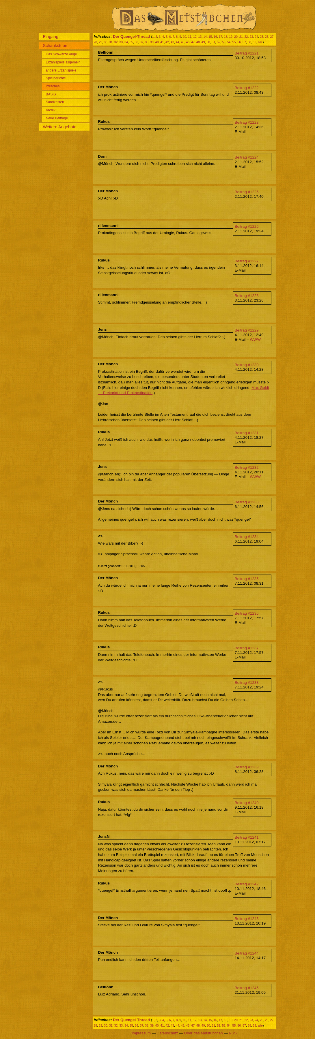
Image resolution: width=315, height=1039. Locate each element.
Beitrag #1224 (247, 157)
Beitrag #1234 (247, 536)
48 (198, 42)
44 (177, 42)
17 (220, 36)
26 (267, 36)
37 (141, 42)
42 (167, 42)
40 (157, 42)
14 (205, 36)
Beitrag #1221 (247, 53)
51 (213, 42)
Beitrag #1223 (247, 122)
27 (271, 36)
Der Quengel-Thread (131, 36)
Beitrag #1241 (247, 837)
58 (249, 42)
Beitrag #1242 (247, 884)
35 (131, 42)
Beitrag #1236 (247, 613)
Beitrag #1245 (247, 988)
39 (152, 42)
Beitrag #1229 (247, 330)
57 (244, 42)
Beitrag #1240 (247, 803)
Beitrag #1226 (247, 226)
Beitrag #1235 (247, 579)
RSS (232, 1033)
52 (218, 42)
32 (116, 42)
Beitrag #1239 (247, 767)
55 (234, 42)
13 (200, 36)
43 (172, 42)
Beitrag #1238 (247, 682)
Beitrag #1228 (247, 295)
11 (189, 36)
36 (136, 42)
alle (260, 42)
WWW (255, 339)
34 (126, 42)
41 (162, 42)
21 (241, 36)
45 (182, 42)
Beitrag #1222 (247, 88)
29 (100, 42)
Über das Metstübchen (203, 1033)
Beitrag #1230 (247, 365)
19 (230, 36)
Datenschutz (167, 1033)
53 (223, 42)
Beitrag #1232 (247, 467)
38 (146, 42)
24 (256, 36)
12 (195, 36)
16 (215, 36)
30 (105, 42)
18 (225, 36)
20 (236, 36)
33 (121, 42)
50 (208, 42)
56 (239, 42)
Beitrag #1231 (247, 433)
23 (251, 36)
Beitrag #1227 (247, 261)
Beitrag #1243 (247, 918)
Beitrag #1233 (247, 502)
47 (193, 42)
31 (111, 42)
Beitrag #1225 (247, 192)
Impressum (141, 1033)
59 (254, 42)
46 (187, 42)
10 (184, 36)
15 (210, 36)
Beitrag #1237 (247, 648)
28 (95, 42)
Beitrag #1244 (247, 953)
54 (229, 42)
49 (203, 42)
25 (261, 36)
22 (246, 36)
